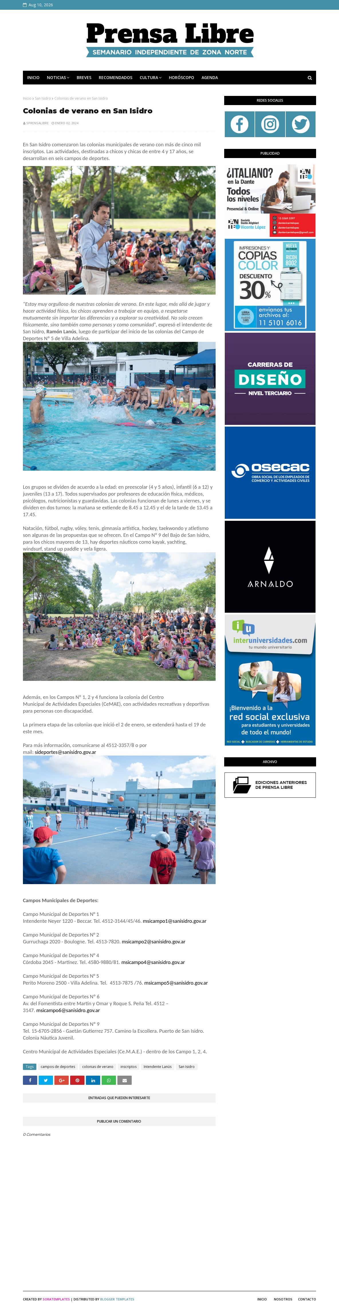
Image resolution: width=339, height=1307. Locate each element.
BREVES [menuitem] (84, 77)
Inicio (27, 98)
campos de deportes (58, 1066)
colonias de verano (97, 1066)
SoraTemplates (56, 1299)
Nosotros (283, 1299)
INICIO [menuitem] (33, 77)
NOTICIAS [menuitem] (56, 77)
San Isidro (43, 98)
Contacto (307, 1299)
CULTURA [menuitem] (149, 77)
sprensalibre (37, 123)
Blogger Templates (117, 1299)
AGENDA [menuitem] (210, 77)
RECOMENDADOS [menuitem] (115, 77)
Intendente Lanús (158, 1066)
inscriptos (129, 1066)
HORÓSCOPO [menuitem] (181, 77)
